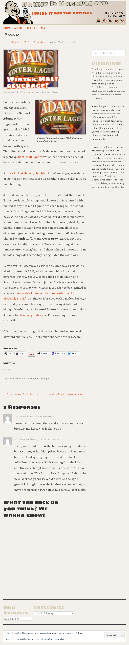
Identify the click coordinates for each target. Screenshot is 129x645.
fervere (35, 92)
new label (15, 378)
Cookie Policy (59, 639)
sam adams (28, 378)
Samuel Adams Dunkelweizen (22, 394)
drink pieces (51, 92)
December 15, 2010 (14, 92)
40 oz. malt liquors (29, 156)
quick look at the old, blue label (26, 173)
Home (6, 28)
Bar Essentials (36, 28)
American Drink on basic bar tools (65, 394)
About (18, 28)
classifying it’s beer (31, 315)
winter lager (42, 378)
